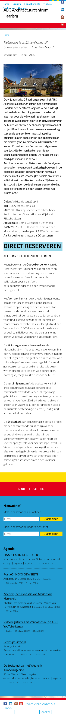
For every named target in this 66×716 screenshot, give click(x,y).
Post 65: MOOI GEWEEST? (21, 574)
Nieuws (16, 3)
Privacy (8, 707)
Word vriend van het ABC (41, 703)
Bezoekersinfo (32, 3)
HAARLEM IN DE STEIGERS (21, 555)
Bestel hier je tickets (33, 489)
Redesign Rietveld (15, 642)
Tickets (47, 3)
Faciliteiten (9, 8)
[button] (33, 80)
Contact (22, 8)
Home (6, 3)
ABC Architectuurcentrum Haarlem (26, 13)
